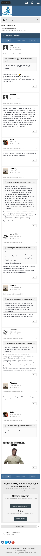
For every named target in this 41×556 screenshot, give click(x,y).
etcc (11, 45)
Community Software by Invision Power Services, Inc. (20, 553)
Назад (8, 40)
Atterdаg (13, 168)
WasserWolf (9, 30)
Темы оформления (13, 548)
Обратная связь (29, 548)
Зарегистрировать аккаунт (20, 506)
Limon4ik (13, 234)
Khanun (13, 95)
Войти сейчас (20, 519)
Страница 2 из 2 (20, 40)
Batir (12, 140)
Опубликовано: (13, 54)
